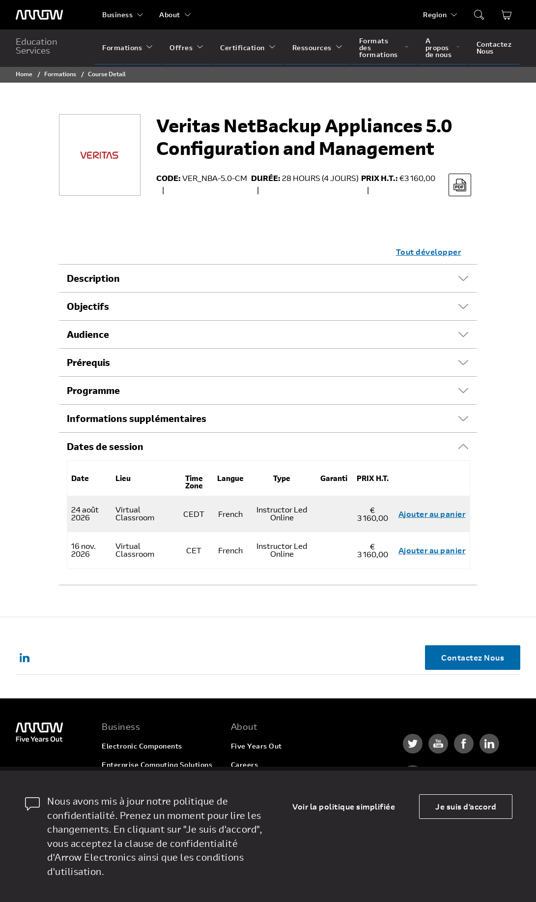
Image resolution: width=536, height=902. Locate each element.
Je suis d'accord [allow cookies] (465, 806)
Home (24, 74)
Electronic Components (142, 746)
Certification (242, 47)
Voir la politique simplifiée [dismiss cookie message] (343, 806)
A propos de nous (438, 47)
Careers (244, 764)
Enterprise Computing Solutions (157, 764)
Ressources (312, 47)
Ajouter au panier (432, 514)
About (169, 14)
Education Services (36, 45)
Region (435, 14)
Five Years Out (256, 746)
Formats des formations (378, 47)
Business (117, 14)
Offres (181, 47)
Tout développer (428, 251)
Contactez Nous (494, 47)
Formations (122, 47)
